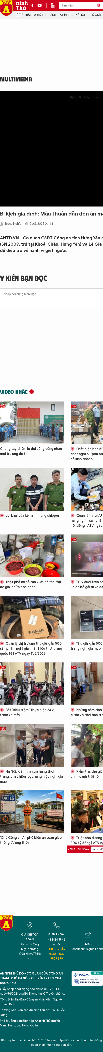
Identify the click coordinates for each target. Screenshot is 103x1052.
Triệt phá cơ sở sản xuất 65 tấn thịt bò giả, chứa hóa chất (30, 584)
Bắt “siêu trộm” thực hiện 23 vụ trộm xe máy (28, 712)
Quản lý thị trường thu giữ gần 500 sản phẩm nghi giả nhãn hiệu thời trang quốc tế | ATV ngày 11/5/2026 (31, 649)
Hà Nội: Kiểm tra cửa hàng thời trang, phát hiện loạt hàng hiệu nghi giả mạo (31, 776)
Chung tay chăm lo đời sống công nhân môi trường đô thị (31, 451)
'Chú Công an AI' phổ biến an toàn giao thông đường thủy (31, 840)
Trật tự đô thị (35, 15)
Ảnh (53, 15)
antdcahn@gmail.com (87, 949)
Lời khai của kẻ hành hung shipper (30, 516)
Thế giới (95, 15)
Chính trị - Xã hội (72, 15)
